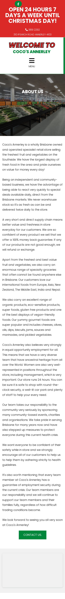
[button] (32, 535)
